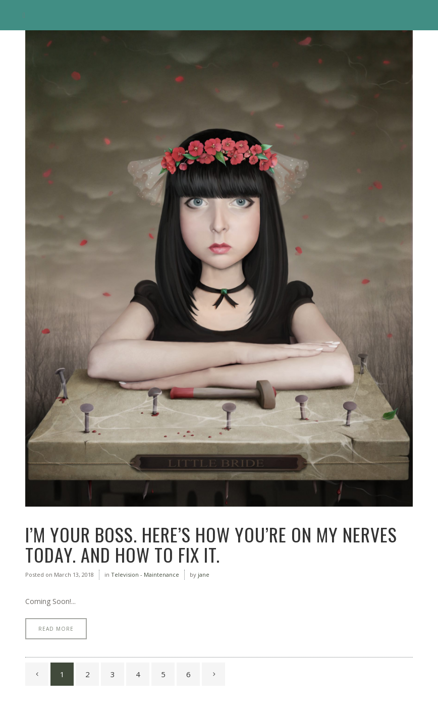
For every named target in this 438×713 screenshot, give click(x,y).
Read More (56, 628)
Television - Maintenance (145, 574)
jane (203, 574)
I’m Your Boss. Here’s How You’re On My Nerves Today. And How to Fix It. (211, 544)
